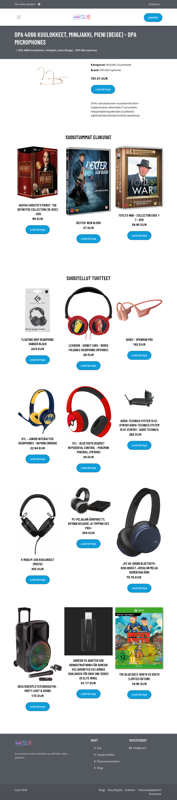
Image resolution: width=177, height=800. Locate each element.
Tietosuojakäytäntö (149, 790)
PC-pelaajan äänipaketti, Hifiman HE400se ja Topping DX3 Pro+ (88, 523)
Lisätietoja (102, 89)
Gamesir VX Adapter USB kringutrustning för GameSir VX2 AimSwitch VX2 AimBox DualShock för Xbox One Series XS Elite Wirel (88, 669)
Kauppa (153, 17)
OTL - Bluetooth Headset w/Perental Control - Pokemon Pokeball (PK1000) (88, 447)
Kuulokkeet (124, 64)
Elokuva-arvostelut (108, 761)
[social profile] (39, 4)
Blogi (100, 768)
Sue (99, 748)
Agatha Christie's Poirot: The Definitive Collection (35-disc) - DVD (37, 209)
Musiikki (111, 64)
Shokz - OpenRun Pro (139, 339)
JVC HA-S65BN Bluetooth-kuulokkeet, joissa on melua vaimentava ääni (139, 567)
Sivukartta (155, 794)
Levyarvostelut (106, 754)
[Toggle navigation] (19, 17)
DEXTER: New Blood (88, 223)
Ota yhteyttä (115, 790)
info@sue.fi (154, 4)
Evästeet (130, 790)
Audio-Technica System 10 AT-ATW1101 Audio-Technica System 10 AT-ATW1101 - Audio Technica (139, 425)
